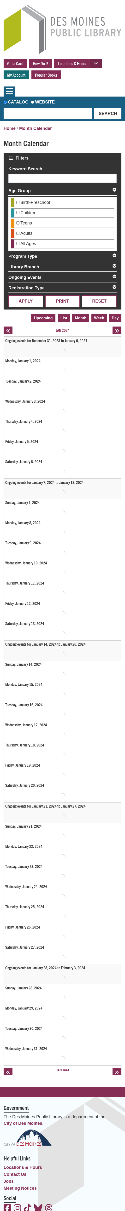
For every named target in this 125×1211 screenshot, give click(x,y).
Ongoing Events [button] (25, 277)
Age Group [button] (19, 190)
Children (28, 212)
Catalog (18, 102)
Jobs (9, 1181)
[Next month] (117, 330)
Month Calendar (35, 128)
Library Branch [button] (23, 266)
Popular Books (46, 75)
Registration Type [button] (26, 288)
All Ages (28, 243)
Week (99, 318)
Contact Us (15, 1174)
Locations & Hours (72, 63)
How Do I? (40, 63)
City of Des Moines (23, 1123)
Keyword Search (25, 168)
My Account (16, 75)
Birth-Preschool (35, 202)
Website (45, 102)
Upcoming (43, 318)
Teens (26, 223)
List (63, 318)
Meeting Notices (20, 1188)
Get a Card (15, 63)
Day (115, 318)
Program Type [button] (22, 256)
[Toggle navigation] (9, 91)
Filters (23, 158)
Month (80, 318)
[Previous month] (8, 330)
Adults (26, 233)
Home (10, 128)
